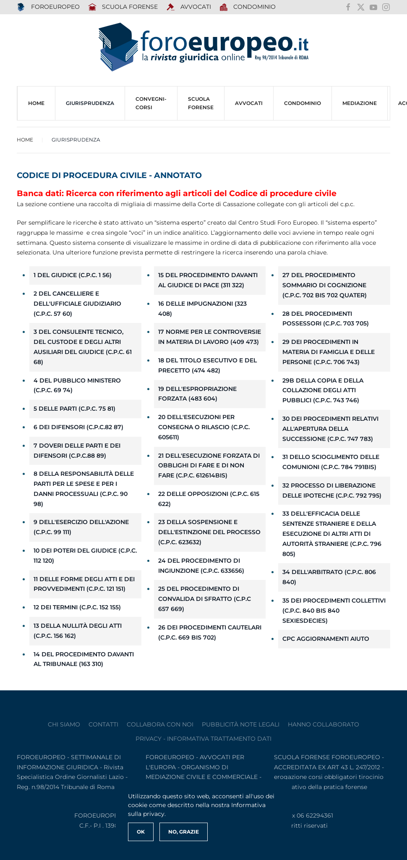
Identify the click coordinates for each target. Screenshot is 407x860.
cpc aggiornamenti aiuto (325, 638)
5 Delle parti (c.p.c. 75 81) (74, 408)
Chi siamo (64, 724)
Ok (141, 832)
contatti (103, 724)
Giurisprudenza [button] (90, 103)
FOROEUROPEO (48, 7)
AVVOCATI (188, 7)
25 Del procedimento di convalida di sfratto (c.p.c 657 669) (204, 599)
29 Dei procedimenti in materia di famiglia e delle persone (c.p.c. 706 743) (328, 352)
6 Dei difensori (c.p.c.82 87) (78, 427)
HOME (36, 103)
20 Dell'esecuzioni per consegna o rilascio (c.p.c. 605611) (204, 427)
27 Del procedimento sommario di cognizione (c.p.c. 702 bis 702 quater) (324, 285)
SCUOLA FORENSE (123, 7)
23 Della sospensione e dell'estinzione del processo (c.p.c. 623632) (209, 532)
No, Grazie (183, 832)
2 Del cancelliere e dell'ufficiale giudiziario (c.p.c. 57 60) (77, 303)
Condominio (247, 7)
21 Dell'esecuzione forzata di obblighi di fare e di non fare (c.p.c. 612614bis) (209, 466)
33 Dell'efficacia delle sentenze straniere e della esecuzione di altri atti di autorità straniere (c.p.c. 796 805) (331, 533)
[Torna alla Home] (203, 47)
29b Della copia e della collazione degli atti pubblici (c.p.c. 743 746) (322, 390)
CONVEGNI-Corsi (151, 103)
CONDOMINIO (302, 103)
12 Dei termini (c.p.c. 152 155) (77, 607)
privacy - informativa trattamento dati (203, 738)
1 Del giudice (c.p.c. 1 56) (73, 275)
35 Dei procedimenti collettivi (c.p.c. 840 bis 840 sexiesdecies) (334, 610)
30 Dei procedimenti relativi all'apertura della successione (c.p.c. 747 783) (330, 429)
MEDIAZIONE (359, 103)
